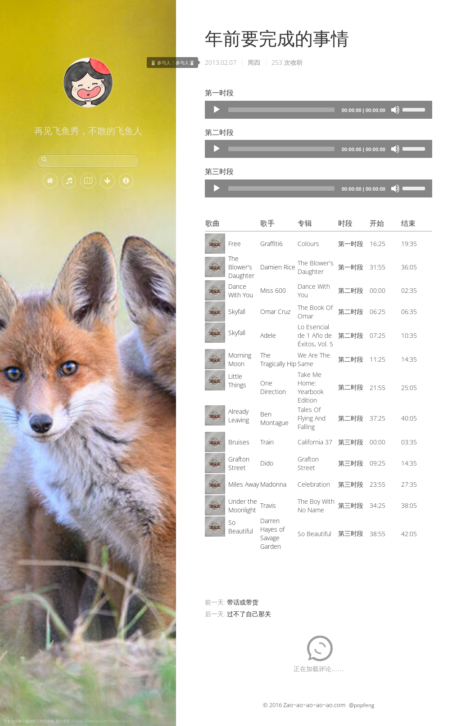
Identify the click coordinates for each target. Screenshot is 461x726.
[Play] (216, 109)
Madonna (273, 484)
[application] (318, 110)
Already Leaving (238, 415)
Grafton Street (238, 463)
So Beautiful (240, 526)
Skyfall (236, 311)
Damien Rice (277, 267)
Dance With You (240, 290)
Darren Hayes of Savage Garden (272, 533)
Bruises (238, 442)
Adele (268, 335)
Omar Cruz (275, 311)
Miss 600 (273, 290)
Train (267, 442)
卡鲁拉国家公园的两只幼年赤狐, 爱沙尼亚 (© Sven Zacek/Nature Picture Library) (68, 720)
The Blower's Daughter (241, 267)
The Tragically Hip (278, 359)
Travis (268, 505)
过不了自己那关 (249, 613)
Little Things (237, 380)
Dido (266, 463)
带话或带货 (242, 602)
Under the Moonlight (242, 505)
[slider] (281, 110)
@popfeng (361, 705)
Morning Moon (239, 359)
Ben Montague (274, 418)
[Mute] (395, 109)
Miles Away (243, 484)
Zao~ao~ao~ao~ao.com (314, 705)
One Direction (273, 387)
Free (234, 243)
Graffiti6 (271, 243)
